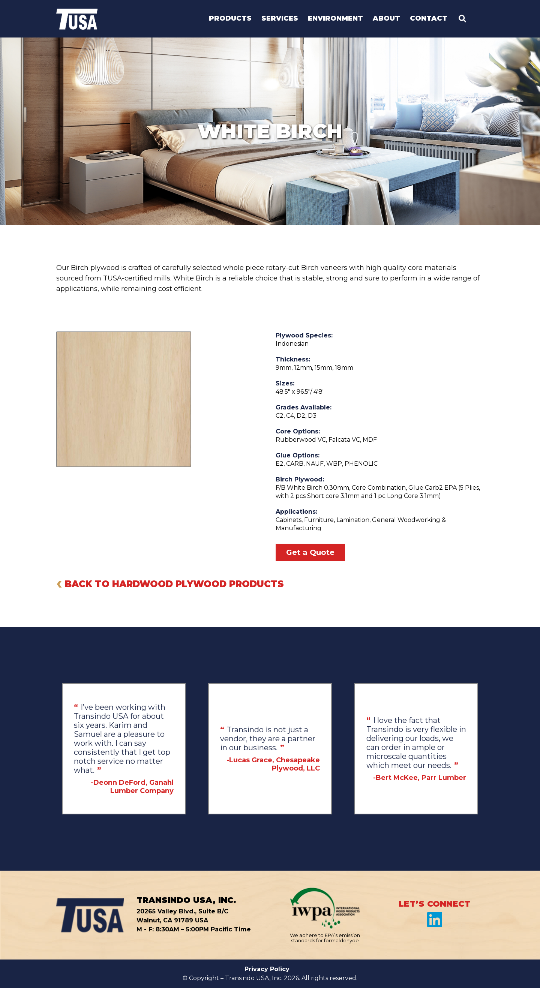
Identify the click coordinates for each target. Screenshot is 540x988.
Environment (335, 18)
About (386, 18)
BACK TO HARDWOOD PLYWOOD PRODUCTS (170, 582)
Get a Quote (310, 552)
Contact (428, 18)
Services (279, 18)
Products (230, 18)
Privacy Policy (267, 969)
